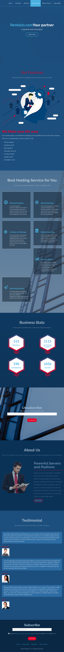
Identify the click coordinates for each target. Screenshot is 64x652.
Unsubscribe (36, 3)
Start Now (32, 34)
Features (18, 3)
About (11, 3)
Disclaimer (57, 3)
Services (26, 3)
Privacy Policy (46, 3)
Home (18, 644)
